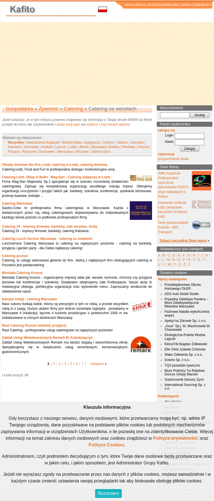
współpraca (202, 5)
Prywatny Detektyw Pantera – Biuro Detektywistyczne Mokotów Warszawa (186, 302)
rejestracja (166, 154)
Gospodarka (19, 108)
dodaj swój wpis (68, 124)
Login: (169, 135)
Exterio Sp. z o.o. (177, 360)
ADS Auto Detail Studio (182, 294)
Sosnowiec (47, 152)
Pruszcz (14, 152)
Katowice (14, 147)
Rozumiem (108, 493)
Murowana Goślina (105, 147)
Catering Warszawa (17, 203)
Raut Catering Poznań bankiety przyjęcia (34, 325)
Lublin (72, 147)
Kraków (47, 147)
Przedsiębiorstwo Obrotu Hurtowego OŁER (183, 286)
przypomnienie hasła (173, 159)
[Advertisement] (107, 64)
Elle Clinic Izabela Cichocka (185, 349)
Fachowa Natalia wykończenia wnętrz (187, 313)
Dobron (108, 142)
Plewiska (128, 147)
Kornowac (31, 147)
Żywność (48, 108)
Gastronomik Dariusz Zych (184, 380)
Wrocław (82, 152)
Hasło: (169, 142)
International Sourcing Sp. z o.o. (185, 386)
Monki (84, 147)
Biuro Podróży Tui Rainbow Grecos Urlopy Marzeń (185, 372)
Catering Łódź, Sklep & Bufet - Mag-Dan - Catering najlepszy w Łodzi (56, 177)
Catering (73, 108)
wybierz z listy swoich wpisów (108, 124)
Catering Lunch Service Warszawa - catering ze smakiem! (47, 239)
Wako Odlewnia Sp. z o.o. (184, 355)
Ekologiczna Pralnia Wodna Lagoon (185, 336)
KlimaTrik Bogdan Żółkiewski (186, 344)
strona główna (135, 5)
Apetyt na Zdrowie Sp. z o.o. (185, 321)
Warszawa (65, 152)
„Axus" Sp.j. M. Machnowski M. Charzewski (187, 328)
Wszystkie (16, 142)
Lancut (61, 147)
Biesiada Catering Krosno (22, 273)
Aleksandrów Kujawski (42, 142)
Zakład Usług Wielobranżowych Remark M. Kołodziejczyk (47, 338)
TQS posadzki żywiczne (182, 365)
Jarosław (136, 142)
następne (97, 364)
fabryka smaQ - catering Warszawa (29, 299)
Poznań (143, 147)
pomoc (186, 5)
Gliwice (122, 142)
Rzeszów (29, 152)
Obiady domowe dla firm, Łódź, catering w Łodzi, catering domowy (55, 165)
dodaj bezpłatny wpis (163, 5)
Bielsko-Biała (72, 142)
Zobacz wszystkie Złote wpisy (183, 241)
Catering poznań (15, 256)
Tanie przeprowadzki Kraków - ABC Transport (173, 227)
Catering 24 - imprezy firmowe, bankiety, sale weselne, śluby (49, 226)
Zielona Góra (100, 152)
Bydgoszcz (92, 142)
